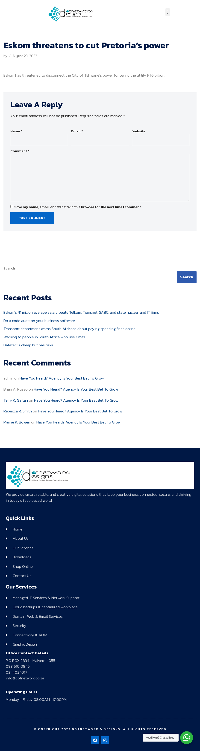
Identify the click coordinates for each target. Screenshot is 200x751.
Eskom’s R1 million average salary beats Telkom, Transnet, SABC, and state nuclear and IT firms (81, 312)
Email (77, 131)
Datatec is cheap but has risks (28, 345)
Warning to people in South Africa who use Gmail (44, 337)
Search (9, 268)
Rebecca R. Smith (17, 411)
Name (16, 131)
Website (138, 131)
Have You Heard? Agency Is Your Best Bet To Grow (62, 378)
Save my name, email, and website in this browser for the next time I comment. (78, 206)
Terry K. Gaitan (15, 400)
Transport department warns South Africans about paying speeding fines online (69, 329)
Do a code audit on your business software (39, 321)
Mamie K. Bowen (16, 422)
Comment (19, 151)
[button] (167, 12)
